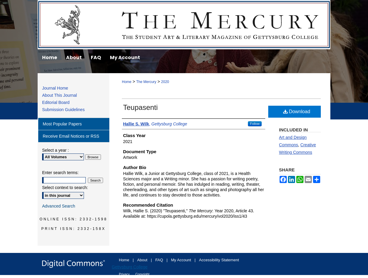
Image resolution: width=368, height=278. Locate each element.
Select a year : (55, 150)
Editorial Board (56, 102)
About (142, 260)
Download (296, 111)
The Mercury (184, 24)
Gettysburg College (130, 267)
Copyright (142, 274)
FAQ (159, 260)
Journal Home (55, 88)
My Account (181, 260)
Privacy (125, 274)
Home (126, 82)
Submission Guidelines (63, 109)
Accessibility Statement (219, 260)
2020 (165, 82)
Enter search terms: (60, 172)
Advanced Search (58, 206)
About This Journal (59, 95)
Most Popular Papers (62, 124)
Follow (255, 123)
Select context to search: (65, 187)
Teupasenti (140, 107)
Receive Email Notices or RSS (71, 136)
